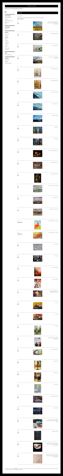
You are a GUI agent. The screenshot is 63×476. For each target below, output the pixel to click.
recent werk (7, 34)
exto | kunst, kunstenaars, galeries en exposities (8, 6)
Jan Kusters (29, 6)
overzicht (6, 28)
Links (6, 53)
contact (6, 19)
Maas (6, 46)
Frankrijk (6, 43)
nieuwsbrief (7, 60)
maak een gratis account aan (16, 8)
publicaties (7, 22)
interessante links (8, 54)
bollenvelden (7, 48)
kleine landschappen (9, 20)
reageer (6, 61)
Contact (6, 58)
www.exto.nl (16, 468)
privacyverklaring (8, 63)
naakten (6, 35)
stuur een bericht (20, 18)
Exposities (7, 27)
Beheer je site (7, 8)
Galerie (6, 32)
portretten (7, 49)
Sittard (6, 38)
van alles (6, 37)
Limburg (6, 40)
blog (6, 23)
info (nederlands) (8, 17)
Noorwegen (7, 42)
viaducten (7, 45)
